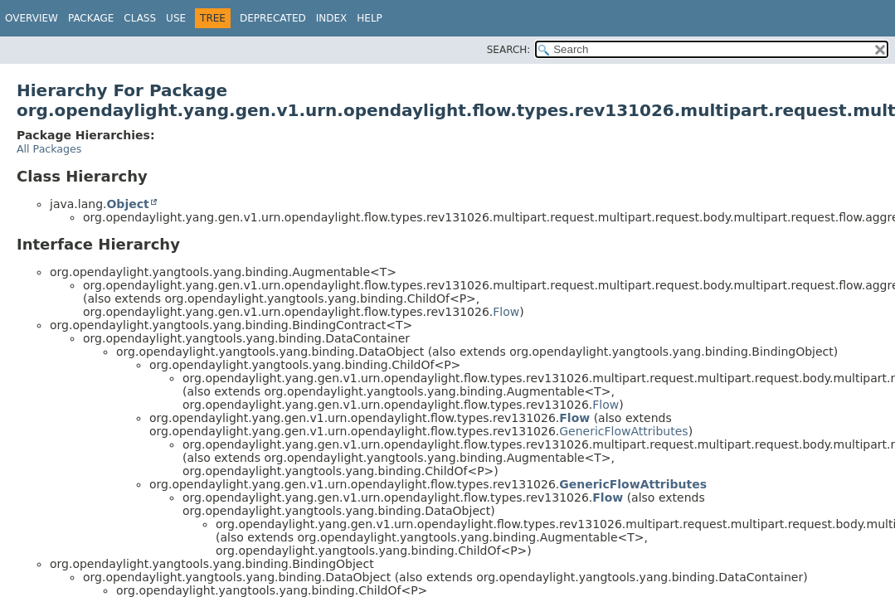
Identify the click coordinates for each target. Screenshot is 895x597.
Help (369, 18)
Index (332, 18)
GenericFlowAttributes (623, 431)
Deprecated (273, 18)
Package (91, 18)
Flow (506, 311)
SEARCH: (509, 50)
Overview (31, 18)
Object (127, 204)
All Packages (49, 149)
